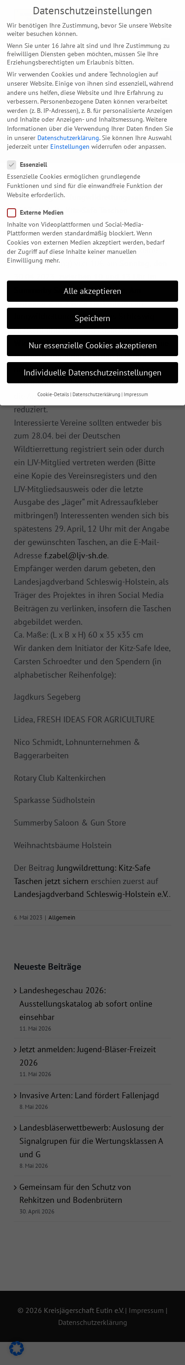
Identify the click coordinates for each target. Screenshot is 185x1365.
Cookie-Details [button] (53, 380)
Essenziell (31, 151)
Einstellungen (70, 133)
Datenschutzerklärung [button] (96, 380)
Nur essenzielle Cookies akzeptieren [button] (93, 331)
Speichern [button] (92, 304)
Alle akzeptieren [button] (92, 277)
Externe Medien (39, 198)
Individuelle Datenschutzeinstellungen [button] (92, 358)
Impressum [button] (136, 380)
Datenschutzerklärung (68, 124)
